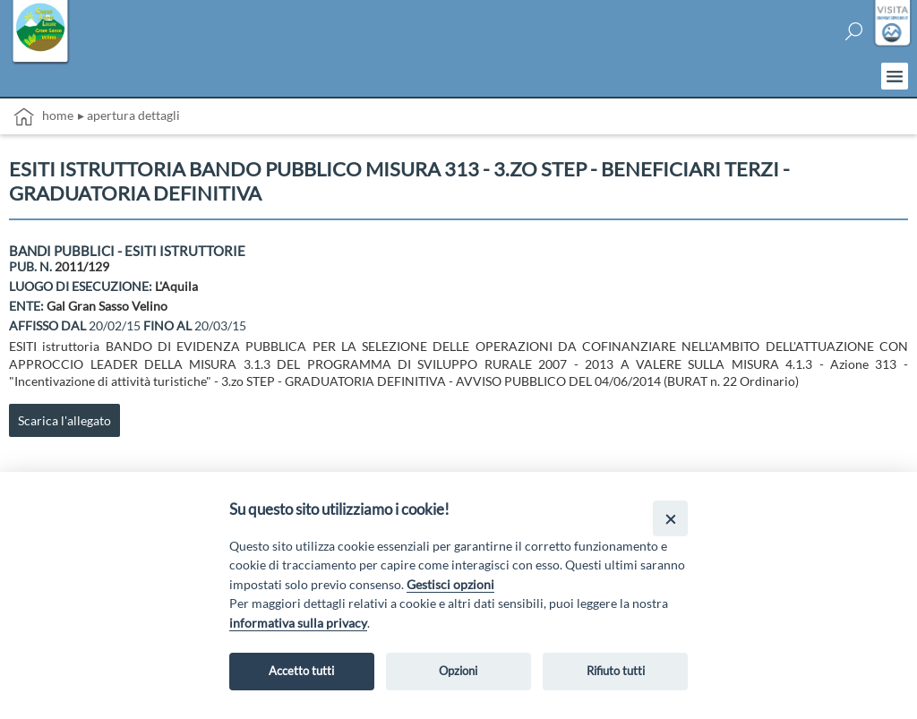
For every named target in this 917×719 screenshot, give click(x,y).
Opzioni (458, 670)
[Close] (670, 518)
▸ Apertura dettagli (129, 115)
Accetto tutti (301, 670)
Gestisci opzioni (450, 584)
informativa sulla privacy (298, 622)
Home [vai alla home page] (43, 116)
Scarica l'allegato (64, 420)
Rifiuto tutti (616, 670)
